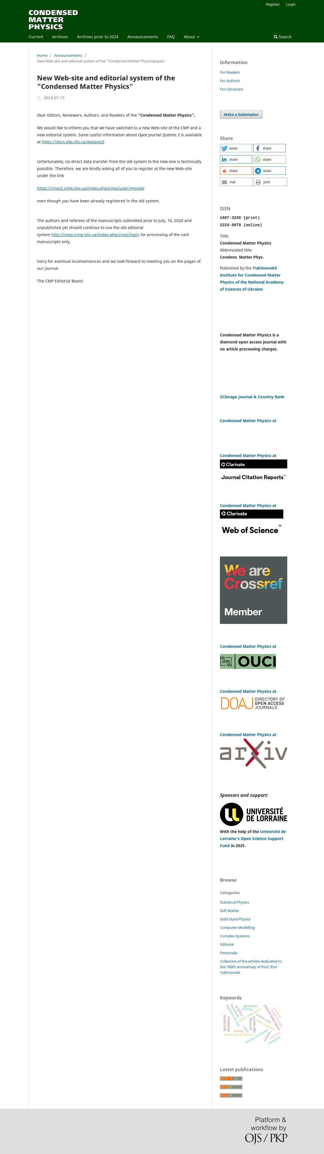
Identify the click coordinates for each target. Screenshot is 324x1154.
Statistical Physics (234, 901)
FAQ (171, 36)
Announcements (142, 36)
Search (283, 36)
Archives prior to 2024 (97, 36)
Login (291, 4)
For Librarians (231, 89)
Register (273, 4)
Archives (60, 36)
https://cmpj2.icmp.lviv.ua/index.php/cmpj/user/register (91, 188)
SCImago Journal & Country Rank (253, 396)
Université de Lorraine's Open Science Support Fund (253, 838)
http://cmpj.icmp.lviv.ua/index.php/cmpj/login (95, 234)
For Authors (230, 80)
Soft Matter (229, 910)
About (190, 36)
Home (42, 55)
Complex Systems (235, 935)
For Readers (230, 72)
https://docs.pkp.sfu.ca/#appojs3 (73, 141)
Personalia (228, 952)
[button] (236, 148)
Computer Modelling (237, 926)
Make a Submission (241, 114)
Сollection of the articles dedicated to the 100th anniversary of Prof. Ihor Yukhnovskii (251, 966)
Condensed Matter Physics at (248, 734)
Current (36, 36)
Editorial (227, 943)
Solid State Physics (235, 918)
